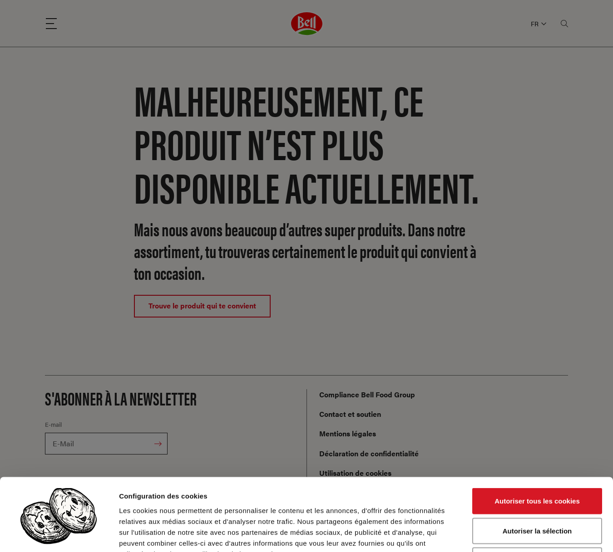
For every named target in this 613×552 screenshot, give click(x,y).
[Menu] (51, 24)
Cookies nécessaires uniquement (537, 492)
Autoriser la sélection (537, 463)
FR (538, 23)
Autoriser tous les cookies (537, 433)
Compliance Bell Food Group (367, 394)
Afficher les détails (500, 534)
